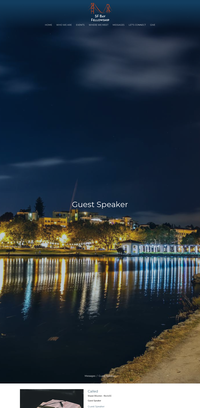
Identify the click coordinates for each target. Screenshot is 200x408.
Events (80, 25)
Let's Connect (137, 25)
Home (48, 25)
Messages (118, 25)
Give (152, 25)
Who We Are (64, 25)
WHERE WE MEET (98, 25)
